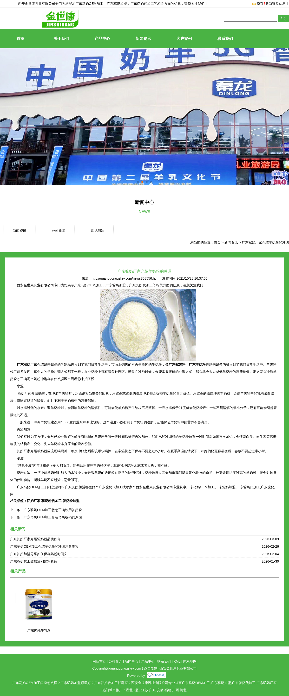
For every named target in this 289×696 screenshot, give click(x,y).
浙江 (137, 690)
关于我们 (61, 39)
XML (177, 661)
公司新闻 (58, 230)
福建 (167, 690)
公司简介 (115, 661)
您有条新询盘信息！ (270, 4)
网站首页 (99, 661)
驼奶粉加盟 (71, 501)
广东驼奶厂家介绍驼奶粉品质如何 (35, 539)
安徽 (160, 690)
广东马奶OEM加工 (89, 4)
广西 (175, 690)
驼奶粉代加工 (51, 501)
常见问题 (97, 230)
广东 (152, 690)
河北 (183, 690)
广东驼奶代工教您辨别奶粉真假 (33, 561)
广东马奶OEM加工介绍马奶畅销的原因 (53, 517)
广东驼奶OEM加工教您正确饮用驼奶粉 (53, 510)
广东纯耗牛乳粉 (39, 630)
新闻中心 (131, 661)
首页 (20, 39)
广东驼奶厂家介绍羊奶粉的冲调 (265, 242)
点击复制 (151, 668)
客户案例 (184, 39)
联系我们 (225, 39)
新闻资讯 (143, 39)
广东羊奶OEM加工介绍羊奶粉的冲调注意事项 (44, 546)
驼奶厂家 (33, 501)
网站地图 (190, 661)
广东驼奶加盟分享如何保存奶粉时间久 (38, 554)
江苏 (144, 690)
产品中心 (102, 39)
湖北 (129, 690)
